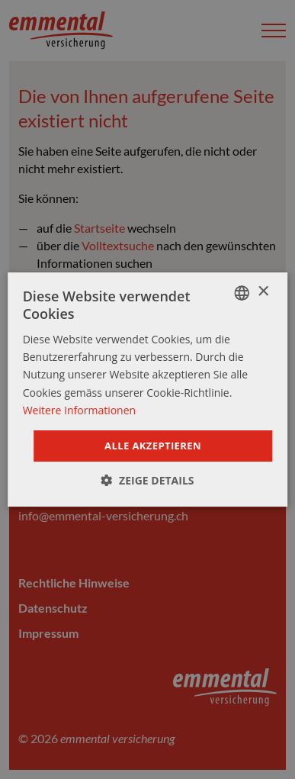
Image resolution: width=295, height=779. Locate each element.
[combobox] (241, 293)
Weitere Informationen (79, 410)
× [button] (262, 292)
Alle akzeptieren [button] (152, 445)
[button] (147, 480)
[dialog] (148, 389)
